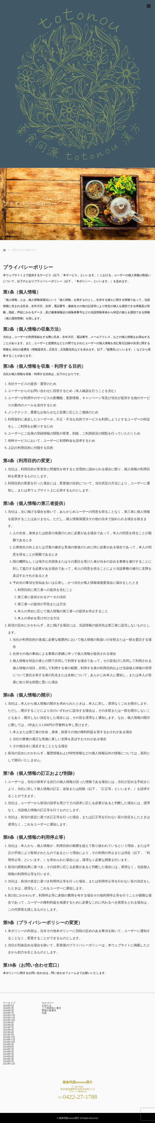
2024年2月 (8, 1061)
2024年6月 (8, 1051)
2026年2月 (8, 1010)
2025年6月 (8, 1029)
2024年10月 (9, 1041)
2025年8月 (8, 1025)
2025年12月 (9, 1015)
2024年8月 (8, 1046)
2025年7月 (8, 1027)
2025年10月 (9, 1020)
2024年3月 (8, 1058)
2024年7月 (8, 1049)
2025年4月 (8, 1032)
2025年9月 (8, 1022)
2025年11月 (9, 1017)
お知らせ (46, 1005)
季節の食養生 (49, 1010)
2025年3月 (8, 1034)
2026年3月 (8, 1008)
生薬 (44, 1012)
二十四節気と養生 (51, 1008)
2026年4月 (8, 1005)
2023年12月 (9, 1063)
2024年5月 (8, 1054)
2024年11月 (9, 1039)
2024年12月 (9, 1037)
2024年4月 (8, 1056)
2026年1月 (8, 1012)
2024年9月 (8, 1044)
